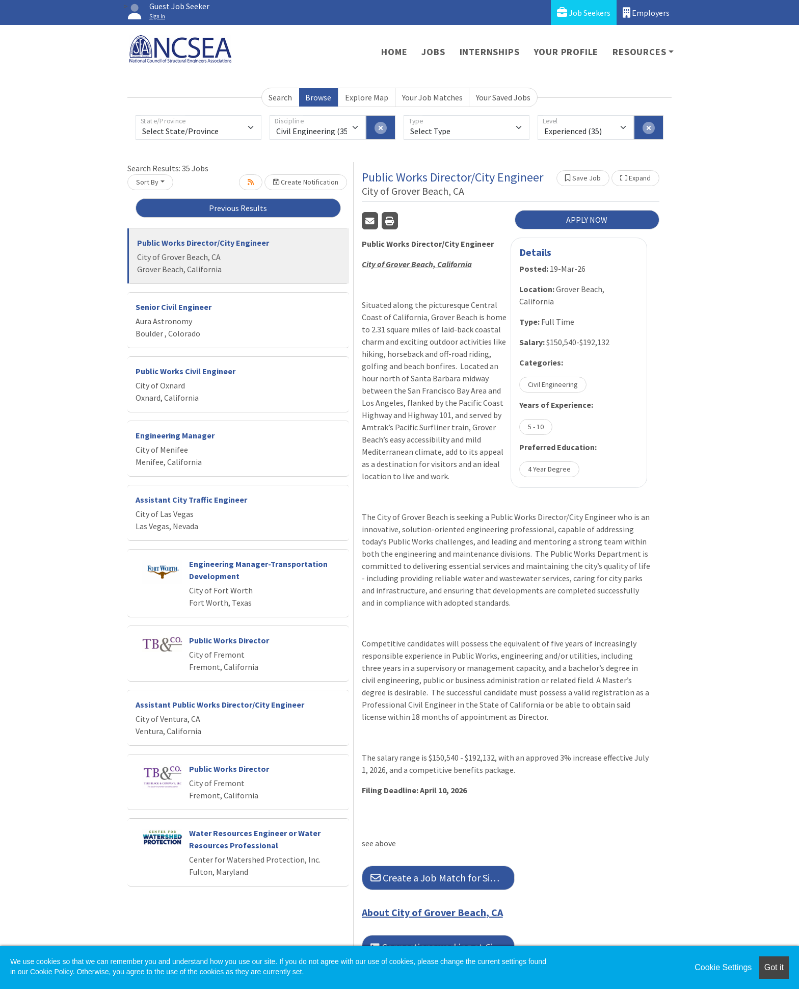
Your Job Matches (432, 97)
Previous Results (238, 208)
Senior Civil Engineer (173, 307)
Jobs (433, 52)
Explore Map (366, 97)
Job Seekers (583, 12)
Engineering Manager (175, 435)
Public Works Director (229, 640)
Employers (646, 12)
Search (280, 97)
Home (394, 52)
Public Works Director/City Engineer (203, 243)
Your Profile (566, 52)
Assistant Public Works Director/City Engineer (220, 704)
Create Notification (305, 182)
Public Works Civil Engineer (185, 371)
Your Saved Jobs (503, 97)
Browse (318, 97)
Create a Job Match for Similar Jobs (442, 877)
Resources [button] (639, 52)
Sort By (147, 182)
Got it (774, 967)
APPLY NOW (586, 220)
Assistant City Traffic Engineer (191, 499)
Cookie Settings (723, 967)
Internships (490, 52)
